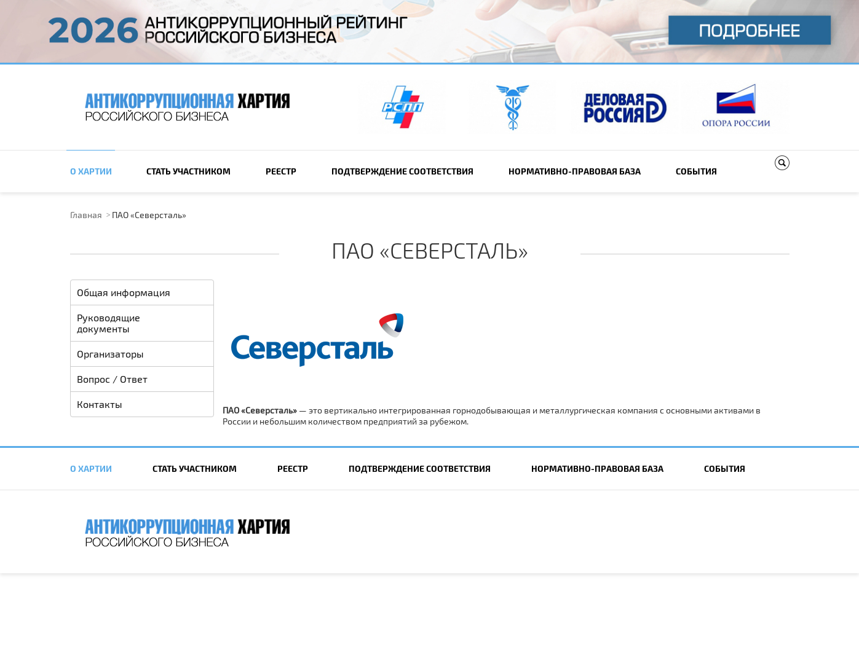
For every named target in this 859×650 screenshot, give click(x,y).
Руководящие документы (108, 322)
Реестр (281, 171)
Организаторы (110, 353)
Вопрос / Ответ (112, 379)
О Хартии (91, 171)
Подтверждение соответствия (402, 171)
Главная (86, 214)
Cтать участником (188, 171)
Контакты (99, 404)
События (696, 171)
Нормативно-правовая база (575, 171)
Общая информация (123, 292)
